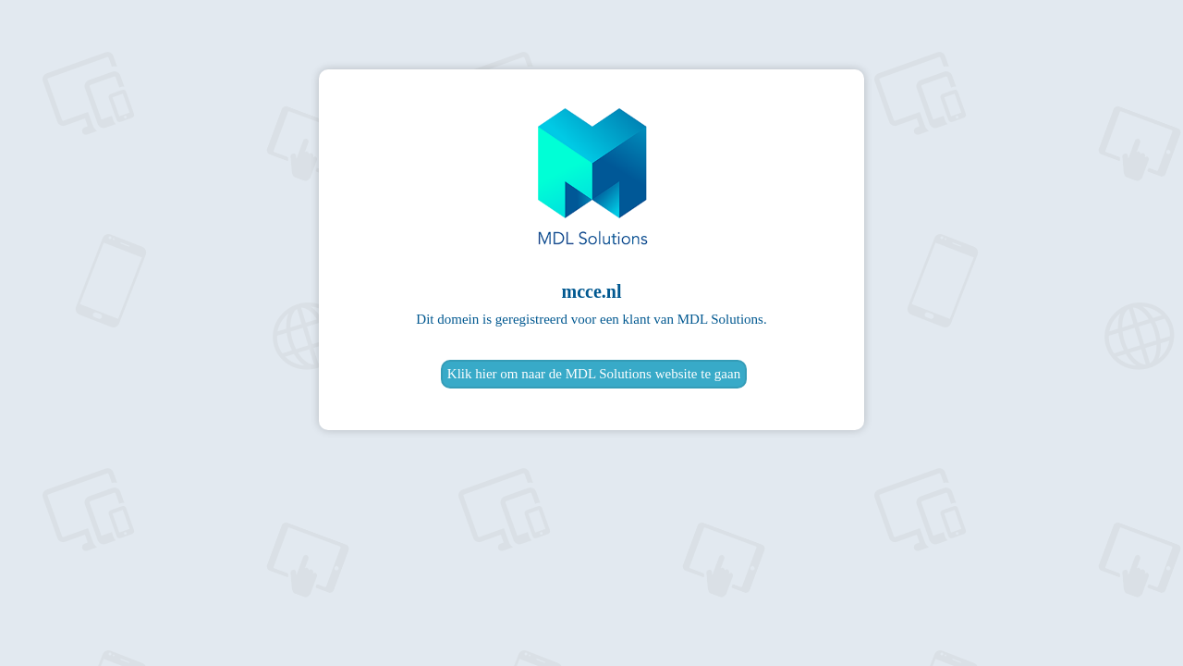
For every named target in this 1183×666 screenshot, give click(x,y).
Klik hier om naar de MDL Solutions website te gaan (593, 373)
